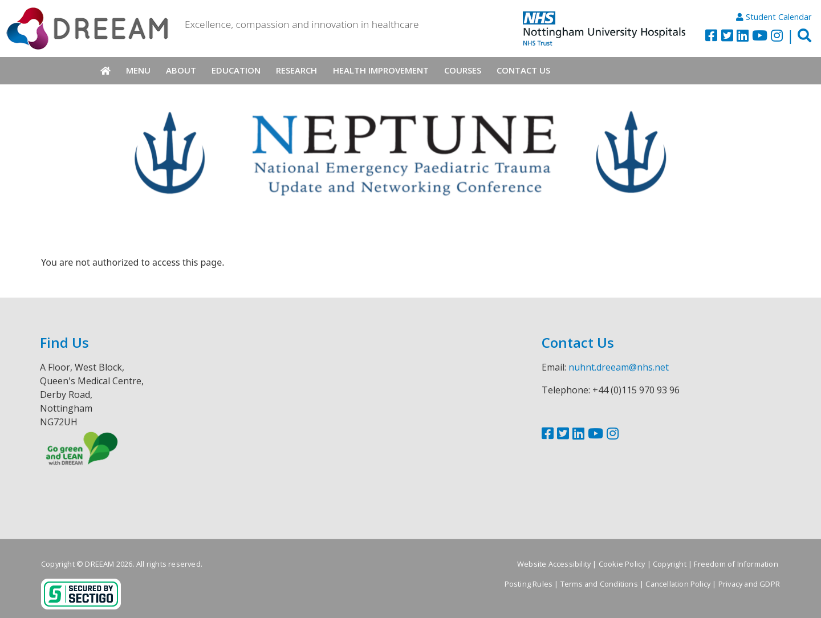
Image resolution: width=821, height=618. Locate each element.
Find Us (64, 342)
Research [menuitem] (296, 70)
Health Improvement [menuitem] (381, 70)
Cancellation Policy (677, 584)
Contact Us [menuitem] (523, 70)
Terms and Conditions (599, 584)
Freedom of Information (736, 564)
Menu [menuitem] (138, 70)
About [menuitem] (181, 70)
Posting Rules (529, 584)
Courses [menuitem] (462, 70)
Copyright (669, 564)
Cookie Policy (622, 564)
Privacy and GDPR (749, 584)
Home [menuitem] (105, 71)
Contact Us (578, 342)
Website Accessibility (554, 564)
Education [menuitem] (236, 70)
